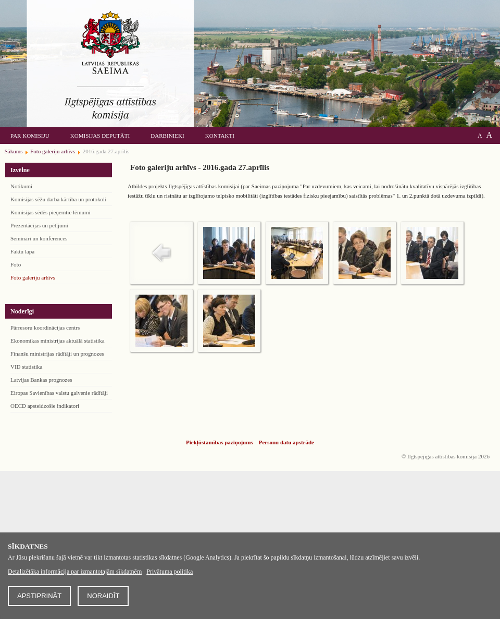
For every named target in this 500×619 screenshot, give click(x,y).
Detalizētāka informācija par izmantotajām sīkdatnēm (75, 571)
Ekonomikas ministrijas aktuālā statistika (57, 340)
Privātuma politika (169, 571)
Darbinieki (167, 135)
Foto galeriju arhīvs (32, 277)
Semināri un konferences (38, 238)
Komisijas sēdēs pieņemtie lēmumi (50, 212)
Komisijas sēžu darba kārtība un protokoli (58, 199)
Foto (15, 264)
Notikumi (21, 186)
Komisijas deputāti (100, 135)
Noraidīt (103, 596)
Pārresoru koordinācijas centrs (45, 327)
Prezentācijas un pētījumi (39, 225)
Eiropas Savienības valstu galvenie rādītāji (59, 393)
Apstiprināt (39, 596)
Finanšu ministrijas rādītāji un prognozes (57, 353)
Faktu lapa (22, 251)
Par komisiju (29, 135)
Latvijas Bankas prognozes (41, 380)
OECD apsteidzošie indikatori (44, 406)
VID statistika (26, 366)
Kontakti (219, 135)
